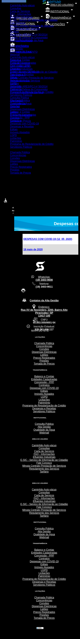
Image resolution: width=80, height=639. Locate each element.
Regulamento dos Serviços (25, 28)
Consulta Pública (19, 45)
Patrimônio (16, 89)
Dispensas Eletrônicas (22, 109)
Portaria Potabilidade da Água (26, 40)
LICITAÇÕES (57, 24)
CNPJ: (44, 321)
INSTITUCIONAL (59, 11)
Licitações (15, 86)
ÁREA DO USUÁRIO (62, 5)
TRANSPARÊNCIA (60, 17)
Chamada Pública (20, 100)
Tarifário (14, 31)
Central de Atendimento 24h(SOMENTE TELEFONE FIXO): (44, 293)
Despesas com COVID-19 (24, 71)
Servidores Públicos (21, 95)
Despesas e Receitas (22, 74)
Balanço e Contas (20, 60)
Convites (15, 106)
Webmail (15, 54)
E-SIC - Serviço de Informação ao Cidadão (33, 20)
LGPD (13, 83)
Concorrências (18, 103)
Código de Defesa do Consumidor (29, 37)
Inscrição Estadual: (44, 328)
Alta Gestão (16, 48)
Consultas (15, 8)
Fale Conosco (17, 22)
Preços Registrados (21, 115)
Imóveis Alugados (20, 80)
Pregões (14, 118)
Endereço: (44, 311)
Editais (14, 77)
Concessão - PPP (20, 65)
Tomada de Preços (20, 120)
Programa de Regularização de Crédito (31, 92)
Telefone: (44, 285)
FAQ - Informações (20, 14)
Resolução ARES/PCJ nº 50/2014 (28, 34)
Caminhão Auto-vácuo (22, 5)
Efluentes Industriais (21, 17)
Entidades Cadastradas (23, 62)
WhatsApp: (44, 278)
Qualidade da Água (21, 51)
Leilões (14, 112)
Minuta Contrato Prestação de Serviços (32, 25)
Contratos (15, 68)
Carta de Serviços (20, 11)
